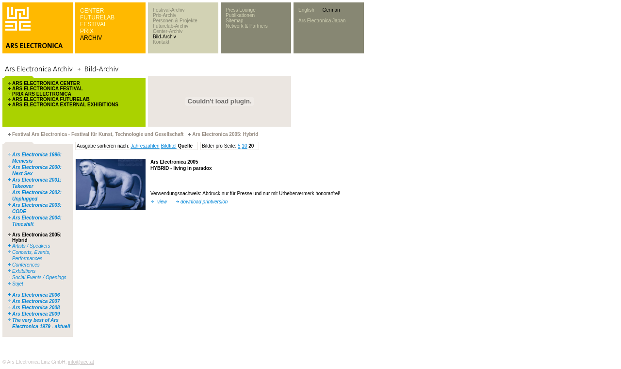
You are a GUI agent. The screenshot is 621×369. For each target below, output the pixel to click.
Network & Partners (247, 26)
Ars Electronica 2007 (36, 301)
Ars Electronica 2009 (36, 314)
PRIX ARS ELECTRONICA (41, 94)
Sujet (17, 283)
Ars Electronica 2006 (36, 295)
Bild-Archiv (164, 36)
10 (244, 146)
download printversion (204, 201)
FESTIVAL (93, 24)
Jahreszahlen (145, 146)
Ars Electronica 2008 (36, 307)
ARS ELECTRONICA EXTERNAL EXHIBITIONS (65, 104)
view (162, 201)
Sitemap (235, 20)
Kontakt (161, 42)
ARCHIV (91, 37)
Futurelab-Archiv (170, 26)
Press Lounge (241, 10)
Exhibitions (23, 271)
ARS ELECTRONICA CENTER (46, 83)
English (306, 10)
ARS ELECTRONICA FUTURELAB (51, 99)
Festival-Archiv (169, 10)
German (331, 10)
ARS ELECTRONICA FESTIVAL (47, 88)
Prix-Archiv (164, 15)
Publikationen (240, 15)
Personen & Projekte (175, 20)
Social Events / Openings (39, 277)
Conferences (26, 265)
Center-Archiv (167, 31)
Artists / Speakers (31, 246)
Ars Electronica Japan (321, 20)
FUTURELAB (97, 17)
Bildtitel (168, 146)
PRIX (87, 31)
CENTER (92, 10)
